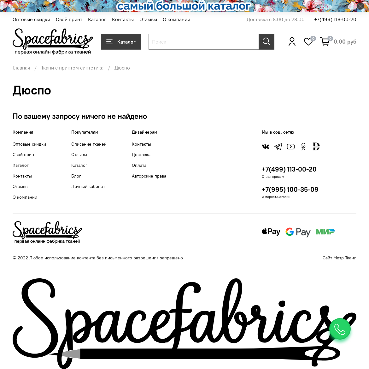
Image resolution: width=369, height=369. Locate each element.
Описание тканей (89, 144)
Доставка (141, 154)
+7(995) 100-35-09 (290, 189)
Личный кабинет (88, 186)
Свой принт (69, 19)
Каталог (97, 19)
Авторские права (149, 176)
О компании (176, 19)
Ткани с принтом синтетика (72, 67)
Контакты (123, 19)
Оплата (139, 165)
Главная (21, 67)
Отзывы (148, 19)
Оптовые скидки (31, 19)
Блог (76, 176)
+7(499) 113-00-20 (335, 19)
